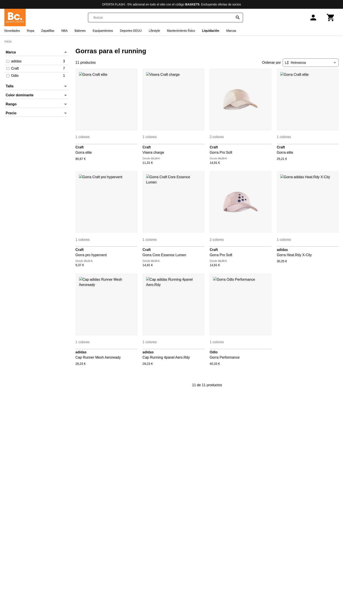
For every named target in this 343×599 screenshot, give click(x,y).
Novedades (12, 30)
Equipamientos (103, 30)
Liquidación (210, 30)
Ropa (30, 30)
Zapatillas (47, 30)
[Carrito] (330, 17)
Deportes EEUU (131, 30)
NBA (64, 30)
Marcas (231, 30)
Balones (80, 30)
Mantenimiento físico (181, 30)
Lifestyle (154, 30)
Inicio (8, 41)
